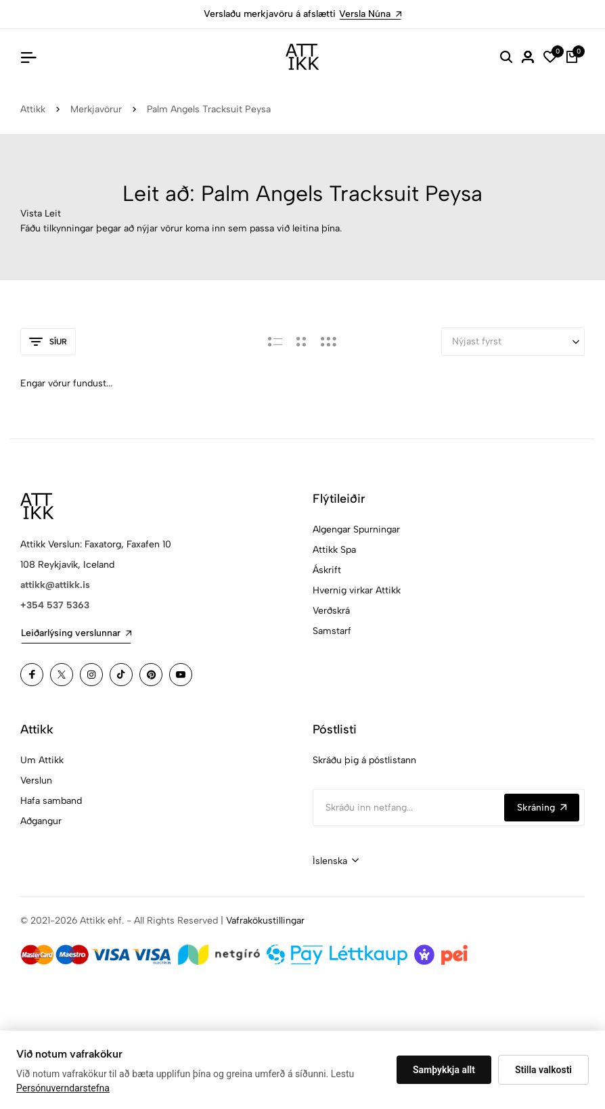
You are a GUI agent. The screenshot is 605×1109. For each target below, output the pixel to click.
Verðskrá (331, 610)
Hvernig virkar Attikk (357, 590)
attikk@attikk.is (55, 585)
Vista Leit (40, 213)
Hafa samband (51, 801)
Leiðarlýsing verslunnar (76, 633)
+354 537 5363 (54, 605)
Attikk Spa (334, 550)
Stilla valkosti (543, 1069)
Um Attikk (42, 760)
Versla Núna (370, 14)
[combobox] (336, 861)
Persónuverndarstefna (63, 1088)
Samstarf (332, 631)
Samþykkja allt (444, 1069)
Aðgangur (41, 821)
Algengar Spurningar (356, 529)
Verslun (36, 780)
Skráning (541, 807)
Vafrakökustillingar (265, 920)
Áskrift (327, 570)
